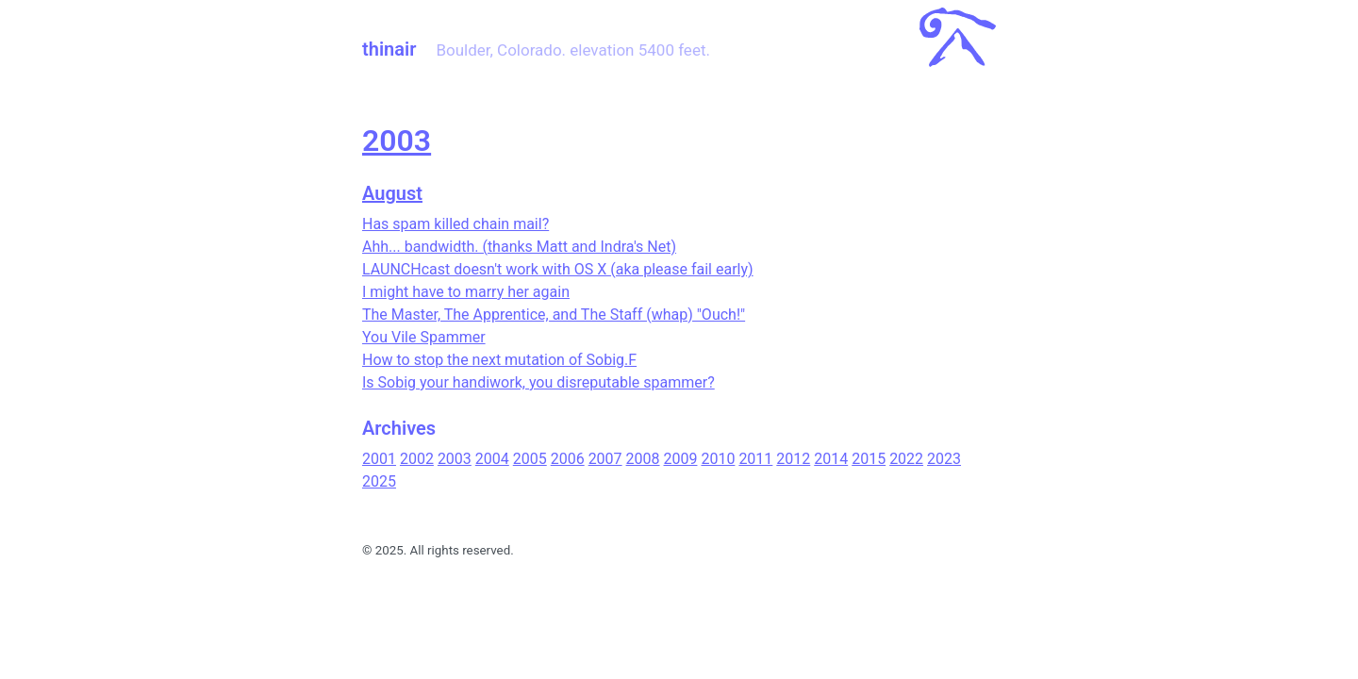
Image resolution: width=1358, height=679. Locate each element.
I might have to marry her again (466, 292)
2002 (417, 459)
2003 (396, 140)
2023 (944, 459)
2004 (492, 459)
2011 (755, 459)
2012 (793, 459)
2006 (568, 459)
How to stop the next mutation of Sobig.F (499, 360)
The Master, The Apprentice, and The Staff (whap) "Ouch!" (553, 314)
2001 (379, 459)
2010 (718, 459)
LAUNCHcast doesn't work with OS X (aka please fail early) (558, 269)
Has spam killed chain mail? (455, 224)
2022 (906, 459)
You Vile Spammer (424, 337)
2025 (379, 481)
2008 (643, 459)
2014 (831, 459)
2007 (605, 459)
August (392, 193)
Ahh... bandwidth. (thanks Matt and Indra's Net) (519, 247)
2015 (869, 459)
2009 (681, 459)
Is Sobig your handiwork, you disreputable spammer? (538, 382)
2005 (530, 459)
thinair (389, 49)
